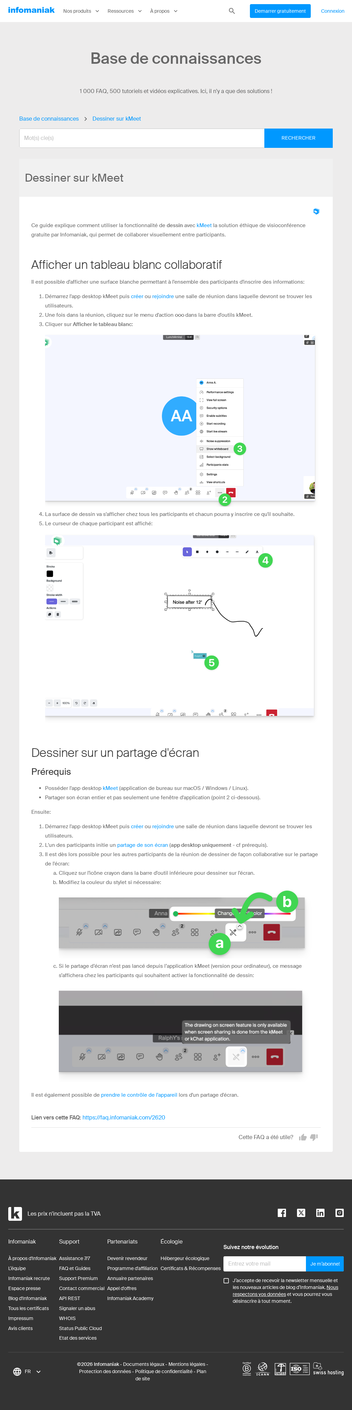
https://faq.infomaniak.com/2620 (123, 1117)
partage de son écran (142, 845)
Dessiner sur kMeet (116, 118)
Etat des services (78, 1338)
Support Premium (78, 1278)
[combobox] (170, 138)
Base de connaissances (49, 118)
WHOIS (67, 1318)
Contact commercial (81, 1288)
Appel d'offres (121, 1288)
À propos (164, 11)
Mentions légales (186, 1364)
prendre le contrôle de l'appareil (139, 1095)
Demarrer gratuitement (280, 11)
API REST (69, 1298)
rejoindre (163, 296)
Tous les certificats (28, 1308)
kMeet (204, 225)
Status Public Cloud (80, 1328)
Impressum (20, 1318)
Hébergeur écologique (185, 1258)
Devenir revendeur (127, 1258)
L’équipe (17, 1268)
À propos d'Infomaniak (32, 1258)
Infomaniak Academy (130, 1298)
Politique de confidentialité (163, 1371)
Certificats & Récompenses (191, 1268)
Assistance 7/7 (74, 1258)
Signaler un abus (77, 1308)
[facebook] (282, 1214)
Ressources (125, 11)
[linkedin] (314, 1214)
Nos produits (82, 11)
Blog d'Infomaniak (27, 1298)
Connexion (333, 11)
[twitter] (295, 1214)
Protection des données (105, 1371)
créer (137, 296)
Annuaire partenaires (130, 1278)
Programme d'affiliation (132, 1268)
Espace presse (24, 1288)
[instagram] (334, 1214)
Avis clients (20, 1328)
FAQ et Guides (74, 1268)
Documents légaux (143, 1364)
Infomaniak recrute (29, 1278)
